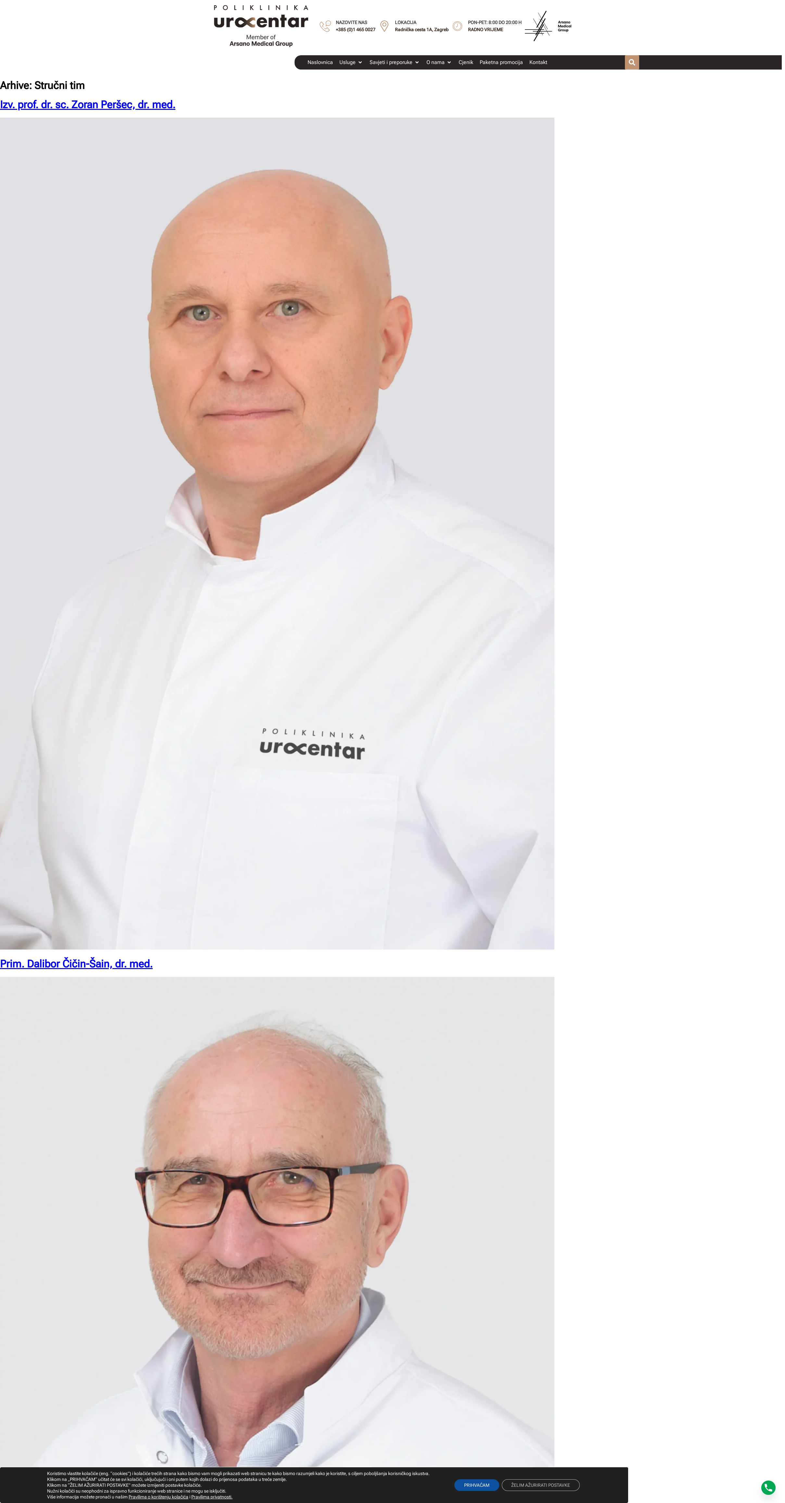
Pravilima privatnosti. (211, 1496)
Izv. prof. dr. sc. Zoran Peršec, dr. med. (87, 104)
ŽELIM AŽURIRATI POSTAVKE (541, 1485)
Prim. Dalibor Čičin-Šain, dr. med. (76, 964)
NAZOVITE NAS (351, 22)
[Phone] (768, 1488)
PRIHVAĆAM (476, 1485)
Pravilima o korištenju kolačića (158, 1496)
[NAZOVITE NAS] (325, 26)
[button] (351, 62)
